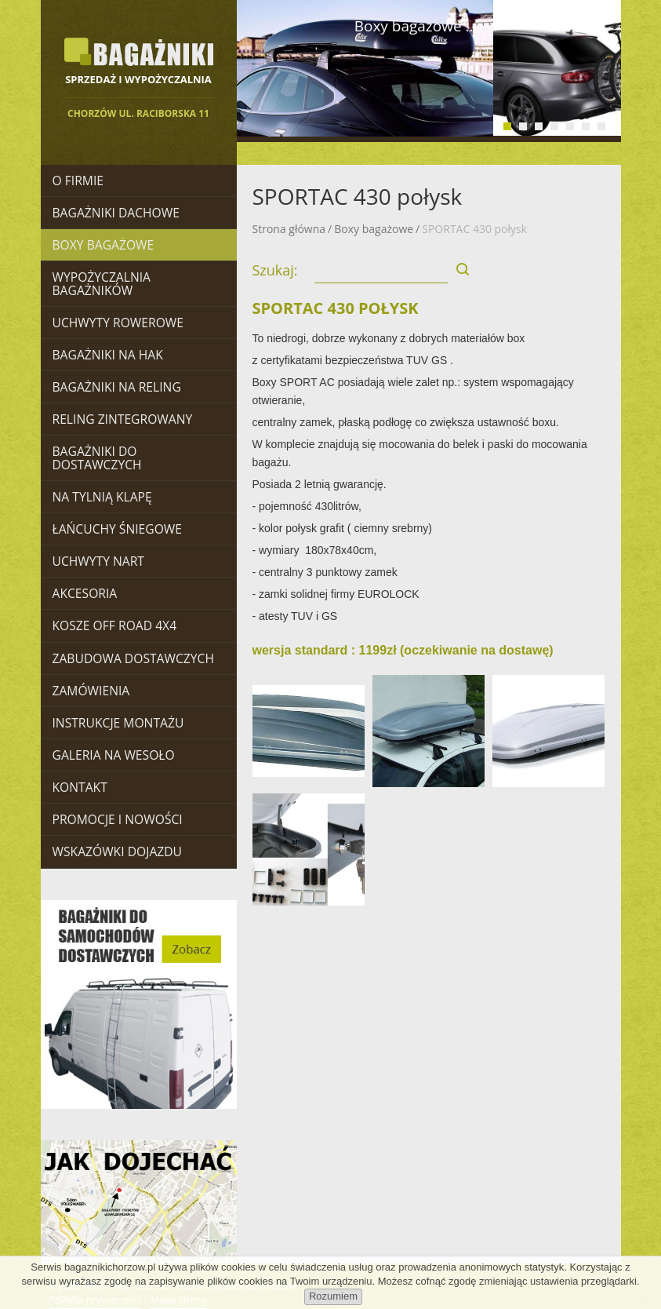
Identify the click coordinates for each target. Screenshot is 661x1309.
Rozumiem (333, 1296)
